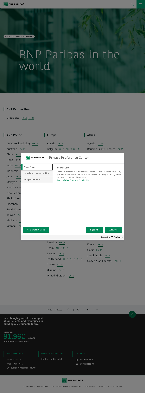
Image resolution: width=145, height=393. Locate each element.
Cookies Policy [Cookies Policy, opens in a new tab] (63, 180)
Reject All (94, 229)
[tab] (36, 167)
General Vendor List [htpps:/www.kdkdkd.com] (80, 180)
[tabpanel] (89, 174)
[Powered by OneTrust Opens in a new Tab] (112, 238)
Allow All (113, 229)
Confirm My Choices (36, 229)
